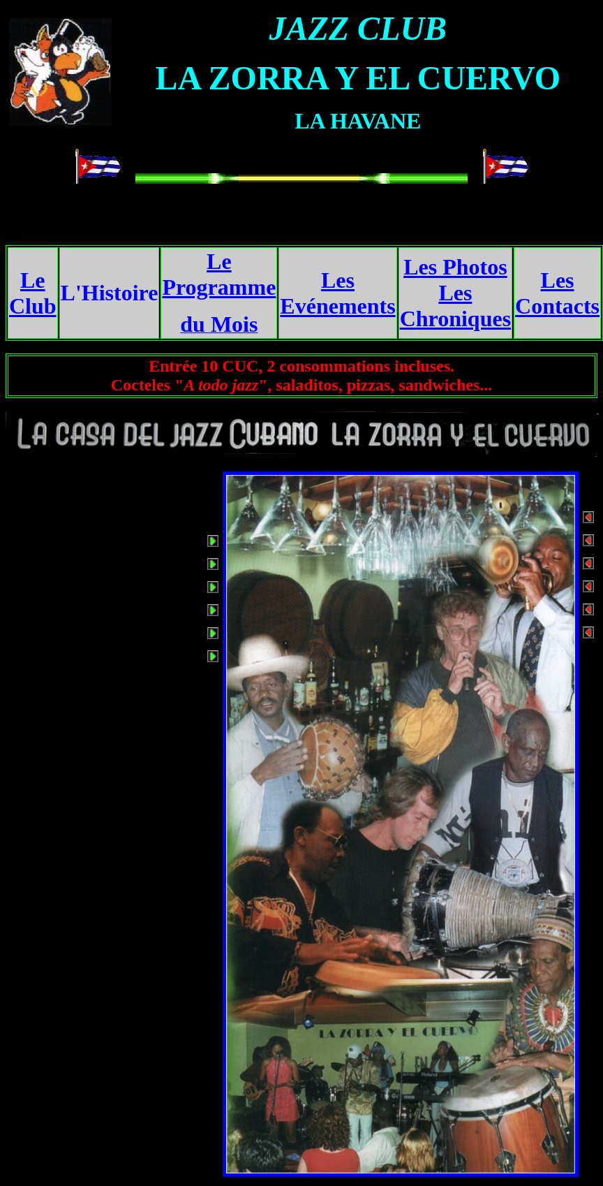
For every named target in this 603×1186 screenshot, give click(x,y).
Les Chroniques (455, 305)
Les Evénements (337, 293)
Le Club (33, 293)
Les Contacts (557, 293)
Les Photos (455, 266)
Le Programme (219, 274)
